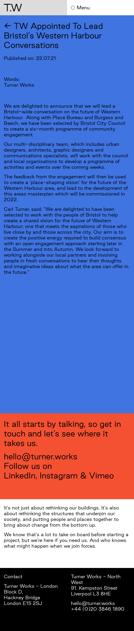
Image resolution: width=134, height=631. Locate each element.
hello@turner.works (40, 456)
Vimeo (101, 475)
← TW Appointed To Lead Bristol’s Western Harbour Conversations (53, 35)
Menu (80, 7)
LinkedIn (19, 475)
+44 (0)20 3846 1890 (97, 609)
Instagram (59, 475)
